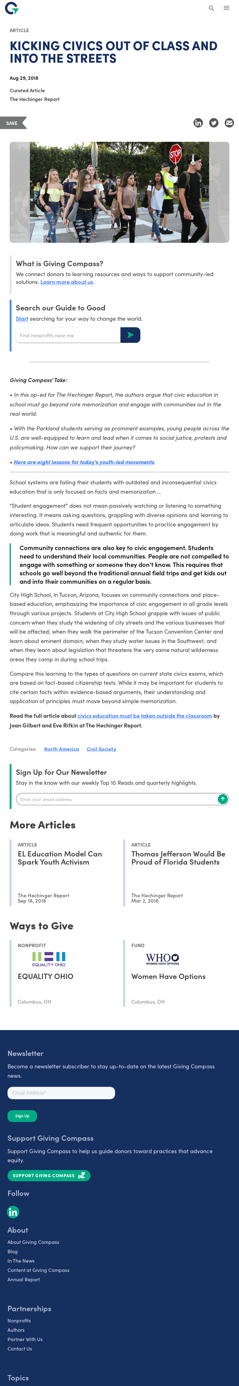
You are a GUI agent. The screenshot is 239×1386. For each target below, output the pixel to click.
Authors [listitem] (16, 1329)
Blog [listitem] (12, 1251)
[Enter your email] (122, 799)
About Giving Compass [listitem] (33, 1242)
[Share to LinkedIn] (198, 122)
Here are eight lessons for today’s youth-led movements (85, 462)
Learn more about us (66, 281)
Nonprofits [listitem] (19, 1320)
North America (61, 748)
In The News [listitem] (21, 1260)
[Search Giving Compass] (211, 8)
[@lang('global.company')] (12, 8)
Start (22, 318)
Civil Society (101, 748)
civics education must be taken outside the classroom (144, 715)
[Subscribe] (223, 799)
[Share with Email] (229, 122)
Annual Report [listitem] (23, 1279)
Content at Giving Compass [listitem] (38, 1270)
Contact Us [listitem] (19, 1348)
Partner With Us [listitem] (25, 1339)
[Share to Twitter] (213, 122)
